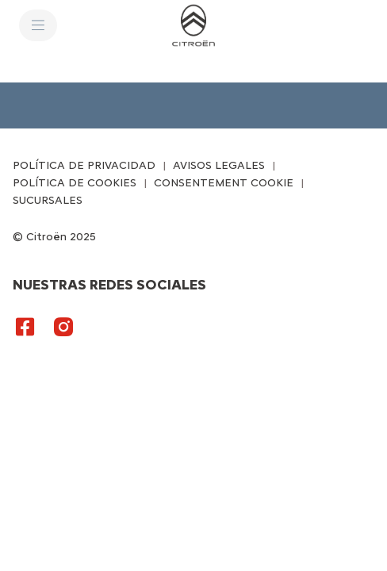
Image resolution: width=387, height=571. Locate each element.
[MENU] (38, 25)
